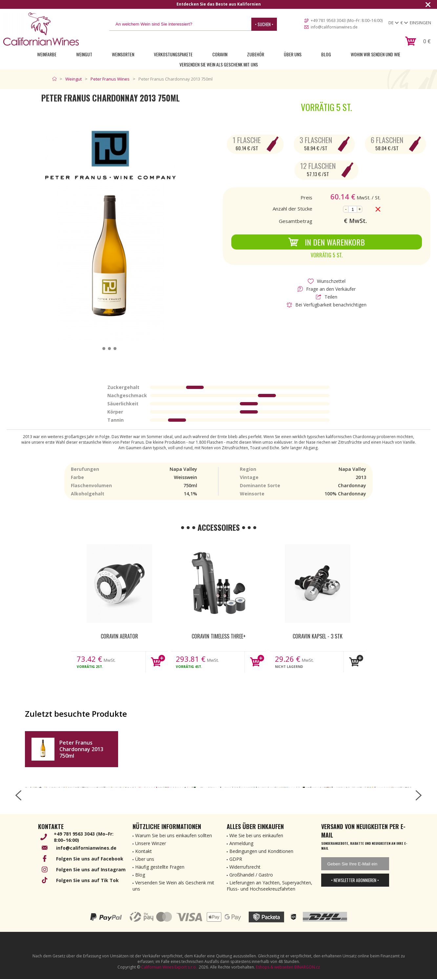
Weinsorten (123, 54)
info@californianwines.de (334, 27)
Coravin (219, 54)
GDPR (235, 859)
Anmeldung (241, 843)
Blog (326, 54)
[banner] (41, 29)
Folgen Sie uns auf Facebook (89, 859)
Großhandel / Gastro (251, 875)
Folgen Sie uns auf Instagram (91, 869)
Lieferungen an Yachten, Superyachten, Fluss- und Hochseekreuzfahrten (269, 885)
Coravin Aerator (119, 636)
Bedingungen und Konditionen (261, 851)
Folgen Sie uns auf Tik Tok (87, 880)
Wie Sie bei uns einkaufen (256, 835)
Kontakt (143, 851)
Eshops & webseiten (274, 967)
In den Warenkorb (326, 242)
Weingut (84, 54)
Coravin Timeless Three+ (219, 636)
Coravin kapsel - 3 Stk (318, 636)
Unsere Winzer (150, 843)
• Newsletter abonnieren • (355, 880)
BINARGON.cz (307, 967)
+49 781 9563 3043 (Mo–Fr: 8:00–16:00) (347, 20)
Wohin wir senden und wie (375, 54)
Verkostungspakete (173, 54)
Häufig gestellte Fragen (159, 867)
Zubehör (255, 54)
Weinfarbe (46, 54)
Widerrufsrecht (244, 867)
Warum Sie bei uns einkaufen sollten (173, 835)
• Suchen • (264, 24)
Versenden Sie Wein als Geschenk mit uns (218, 64)
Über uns (293, 54)
